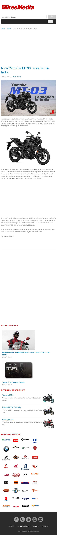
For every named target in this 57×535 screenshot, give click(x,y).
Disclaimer (35, 526)
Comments (17, 77)
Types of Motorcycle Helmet (13, 382)
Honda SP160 (8, 420)
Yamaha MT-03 (8, 395)
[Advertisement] (28, 47)
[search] (23, 17)
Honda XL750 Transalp (11, 407)
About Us (11, 526)
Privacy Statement (23, 526)
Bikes (3, 28)
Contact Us (45, 526)
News (9, 28)
